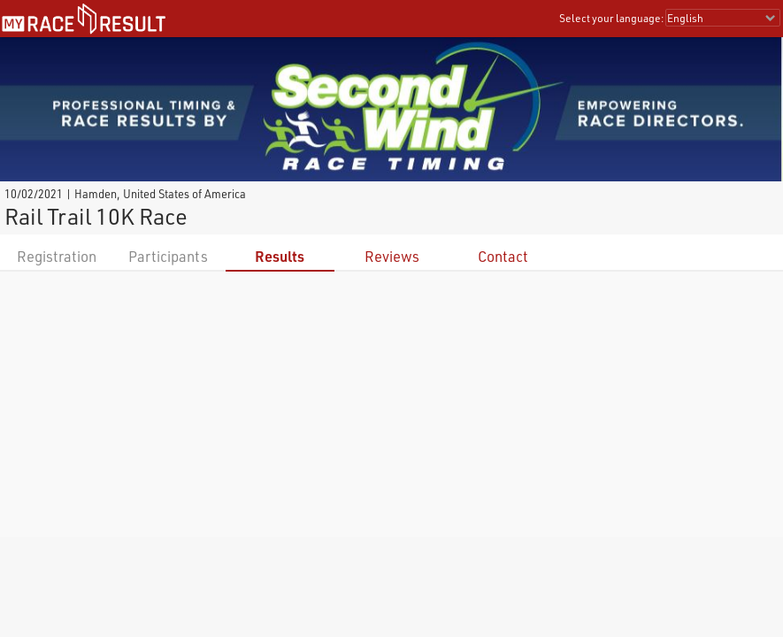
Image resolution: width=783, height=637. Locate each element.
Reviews (392, 256)
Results (279, 256)
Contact (503, 256)
